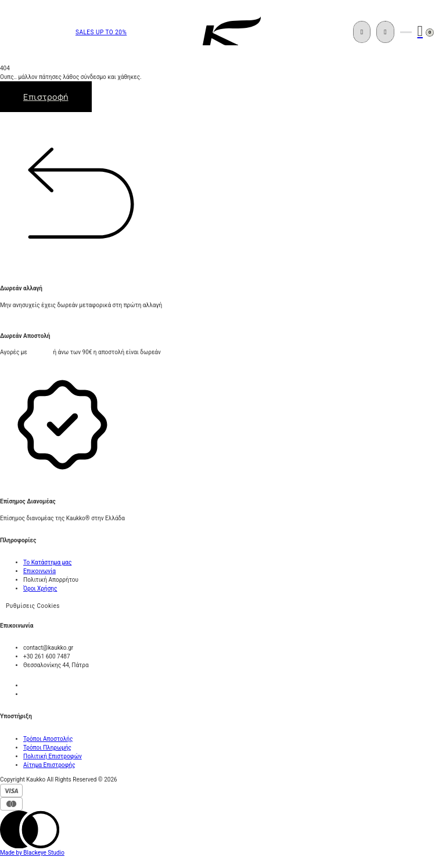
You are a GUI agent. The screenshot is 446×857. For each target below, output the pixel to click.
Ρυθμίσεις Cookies (33, 606)
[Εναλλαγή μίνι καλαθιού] (420, 31)
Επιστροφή (46, 96)
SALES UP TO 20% (101, 32)
